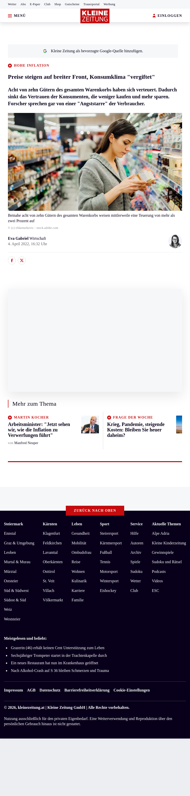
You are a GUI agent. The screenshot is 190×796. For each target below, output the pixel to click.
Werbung (109, 4)
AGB (31, 690)
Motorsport (109, 571)
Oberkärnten (53, 562)
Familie (77, 600)
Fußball (106, 552)
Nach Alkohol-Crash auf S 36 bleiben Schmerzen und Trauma (60, 670)
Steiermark (13, 524)
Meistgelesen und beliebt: (25, 638)
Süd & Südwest (16, 590)
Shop (57, 4)
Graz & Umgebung (19, 543)
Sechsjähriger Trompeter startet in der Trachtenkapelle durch (59, 655)
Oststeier (11, 581)
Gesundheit (80, 533)
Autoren (136, 543)
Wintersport (109, 581)
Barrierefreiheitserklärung (86, 690)
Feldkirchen (52, 543)
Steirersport (109, 533)
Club (47, 4)
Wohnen (78, 571)
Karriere (78, 590)
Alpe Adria (160, 533)
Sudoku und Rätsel (167, 562)
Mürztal (10, 571)
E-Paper (35, 4)
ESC (155, 590)
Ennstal (10, 533)
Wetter (12, 4)
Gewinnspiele (163, 552)
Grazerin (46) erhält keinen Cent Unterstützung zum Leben (57, 648)
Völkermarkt (53, 600)
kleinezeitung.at (31, 707)
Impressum (13, 690)
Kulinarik (79, 581)
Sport (104, 524)
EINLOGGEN (167, 16)
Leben (76, 524)
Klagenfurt (51, 533)
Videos (157, 581)
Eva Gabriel (18, 238)
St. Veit (48, 581)
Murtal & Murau (17, 562)
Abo (23, 4)
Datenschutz (50, 690)
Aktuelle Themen (166, 524)
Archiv (135, 552)
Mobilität (78, 543)
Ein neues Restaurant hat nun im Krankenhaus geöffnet (54, 663)
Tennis (105, 562)
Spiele (135, 562)
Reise (75, 562)
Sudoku (136, 571)
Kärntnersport (111, 543)
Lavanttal (50, 552)
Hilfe (134, 533)
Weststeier (12, 619)
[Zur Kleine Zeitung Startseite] (95, 16)
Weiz (8, 609)
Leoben (10, 552)
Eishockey (108, 590)
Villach (48, 590)
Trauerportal (91, 4)
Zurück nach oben (95, 510)
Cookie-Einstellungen (132, 690)
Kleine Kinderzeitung (169, 543)
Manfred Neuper (26, 443)
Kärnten (50, 524)
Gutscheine (72, 4)
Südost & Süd (15, 600)
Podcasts (159, 571)
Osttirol (49, 571)
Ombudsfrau (81, 552)
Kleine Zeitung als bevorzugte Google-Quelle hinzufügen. (93, 51)
